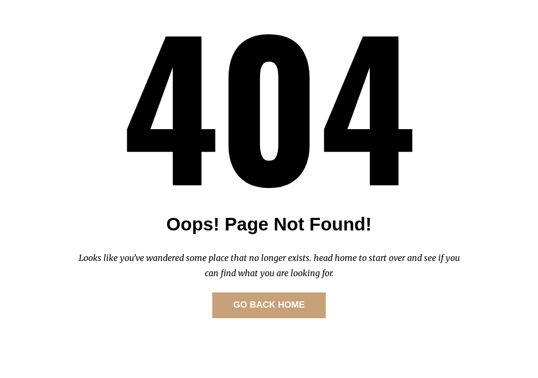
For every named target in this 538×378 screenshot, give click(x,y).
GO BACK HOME (269, 305)
